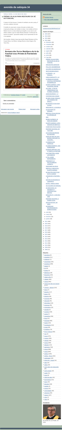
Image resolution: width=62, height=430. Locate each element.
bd (45, 268)
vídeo (45, 399)
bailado (46, 266)
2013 (46, 238)
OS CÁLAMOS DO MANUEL (53, 185)
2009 (46, 247)
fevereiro (48, 216)
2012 (46, 241)
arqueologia (47, 261)
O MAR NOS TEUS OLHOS (53, 127)
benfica (46, 270)
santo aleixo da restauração (51, 367)
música (46, 342)
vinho (45, 397)
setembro (48, 48)
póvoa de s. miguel (49, 360)
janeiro (48, 218)
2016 (46, 232)
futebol (46, 323)
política (46, 353)
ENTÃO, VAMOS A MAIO (52, 183)
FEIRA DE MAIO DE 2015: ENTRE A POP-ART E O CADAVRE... (53, 138)
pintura (46, 349)
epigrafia (46, 309)
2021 (46, 221)
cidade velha (47, 277)
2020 (46, 223)
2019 (46, 225)
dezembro (49, 42)
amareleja (46, 257)
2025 (46, 34)
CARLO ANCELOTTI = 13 (52, 77)
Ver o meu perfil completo (51, 19)
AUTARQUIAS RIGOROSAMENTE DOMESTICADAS (51, 208)
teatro (45, 382)
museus (46, 338)
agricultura (47, 255)
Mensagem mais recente (7, 109)
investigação (47, 325)
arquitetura (47, 264)
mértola (46, 340)
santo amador (47, 371)
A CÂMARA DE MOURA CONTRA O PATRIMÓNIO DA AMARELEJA (53, 81)
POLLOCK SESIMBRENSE (53, 67)
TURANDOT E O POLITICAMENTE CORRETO (51, 162)
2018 (46, 228)
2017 (46, 230)
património (35, 96)
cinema (46, 281)
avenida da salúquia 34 (17, 7)
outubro (48, 46)
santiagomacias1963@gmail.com (51, 28)
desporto (46, 296)
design (46, 294)
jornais (46, 327)
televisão (46, 384)
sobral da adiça (48, 377)
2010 (46, 245)
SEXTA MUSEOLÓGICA (52, 71)
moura (46, 336)
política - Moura (48, 356)
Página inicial (22, 109)
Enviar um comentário (8, 103)
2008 (46, 249)
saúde (46, 373)
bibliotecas (47, 272)
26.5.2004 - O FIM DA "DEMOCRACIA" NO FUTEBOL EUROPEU (52, 90)
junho (47, 55)
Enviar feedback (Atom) (14, 112)
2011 (46, 243)
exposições (47, 316)
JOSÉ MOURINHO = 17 (52, 94)
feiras (45, 318)
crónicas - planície (49, 287)
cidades (46, 279)
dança (46, 289)
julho (47, 53)
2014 (46, 236)
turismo (46, 388)
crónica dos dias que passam (51, 283)
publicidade (47, 358)
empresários (47, 307)
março (48, 214)
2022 (46, 40)
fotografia (46, 320)
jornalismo (47, 329)
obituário (46, 345)
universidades (48, 390)
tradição (46, 386)
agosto (48, 51)
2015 (46, 234)
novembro (49, 44)
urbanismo (47, 393)
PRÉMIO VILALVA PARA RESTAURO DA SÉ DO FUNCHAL (52, 61)
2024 (46, 36)
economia (46, 298)
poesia (46, 351)
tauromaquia (47, 379)
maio (47, 57)
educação (46, 300)
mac (45, 334)
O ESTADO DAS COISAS (52, 96)
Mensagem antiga (34, 109)
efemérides (47, 303)
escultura (46, 312)
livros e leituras (48, 331)
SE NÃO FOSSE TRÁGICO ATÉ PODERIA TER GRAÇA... (53, 100)
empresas (46, 305)
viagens (46, 395)
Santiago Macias (49, 17)
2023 (46, 38)
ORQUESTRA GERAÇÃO (52, 64)
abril (47, 212)
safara (46, 364)
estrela (46, 314)
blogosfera (47, 275)
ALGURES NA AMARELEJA (53, 69)
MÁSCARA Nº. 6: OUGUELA (53, 107)
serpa (45, 375)
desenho (46, 292)
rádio (45, 362)
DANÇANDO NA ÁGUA (52, 166)
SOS (47, 117)
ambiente (46, 259)
